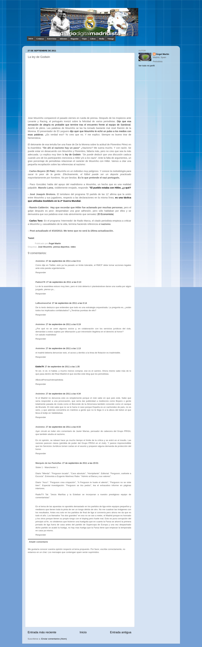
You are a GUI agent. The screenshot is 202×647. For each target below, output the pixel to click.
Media (101, 39)
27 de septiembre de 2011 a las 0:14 (69, 303)
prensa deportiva (61, 247)
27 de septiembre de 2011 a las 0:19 (63, 324)
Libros (93, 39)
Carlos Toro (36, 220)
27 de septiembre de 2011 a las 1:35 (62, 366)
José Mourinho (45, 247)
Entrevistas (51, 39)
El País (50, 171)
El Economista (105, 214)
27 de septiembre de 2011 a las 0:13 (63, 282)
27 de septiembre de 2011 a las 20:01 (80, 463)
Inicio (31, 38)
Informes (63, 39)
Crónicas (40, 39)
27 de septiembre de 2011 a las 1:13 (63, 348)
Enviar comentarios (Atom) (54, 639)
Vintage (110, 39)
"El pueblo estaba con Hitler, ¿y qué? (110, 187)
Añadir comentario (38, 542)
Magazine (74, 39)
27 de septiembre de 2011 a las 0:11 (63, 261)
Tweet (31, 238)
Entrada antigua (120, 632)
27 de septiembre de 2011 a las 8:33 (63, 427)
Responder (41, 272)
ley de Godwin (73, 154)
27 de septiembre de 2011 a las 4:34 (63, 393)
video (73, 247)
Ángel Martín (55, 243)
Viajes (84, 39)
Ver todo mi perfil (147, 65)
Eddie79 (40, 366)
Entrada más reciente (42, 632)
